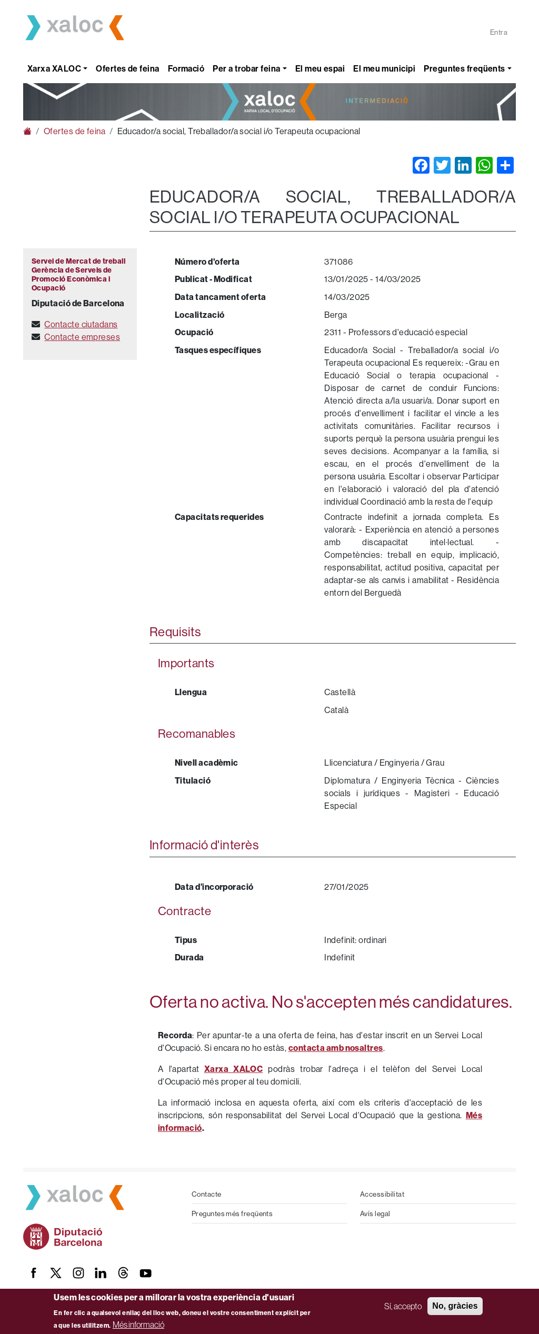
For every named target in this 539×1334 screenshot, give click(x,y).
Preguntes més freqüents (232, 1213)
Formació (186, 68)
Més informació (138, 1324)
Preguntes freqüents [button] (464, 68)
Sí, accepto (403, 1306)
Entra (498, 32)
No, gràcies (454, 1305)
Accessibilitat (382, 1194)
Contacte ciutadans (80, 324)
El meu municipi (384, 68)
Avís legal (375, 1213)
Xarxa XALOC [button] (54, 68)
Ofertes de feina (127, 68)
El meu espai (320, 68)
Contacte (207, 1194)
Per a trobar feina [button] (246, 68)
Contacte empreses (82, 337)
